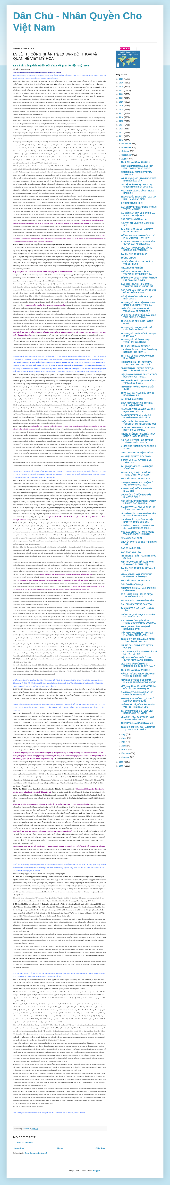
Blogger (96, 1170)
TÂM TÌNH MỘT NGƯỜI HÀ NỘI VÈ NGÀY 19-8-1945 (137, 230)
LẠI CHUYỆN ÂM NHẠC (132, 399)
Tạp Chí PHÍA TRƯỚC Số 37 (134, 254)
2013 (121, 129)
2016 (121, 117)
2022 (121, 94)
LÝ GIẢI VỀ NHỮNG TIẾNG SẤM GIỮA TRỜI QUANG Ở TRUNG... (138, 316)
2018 (121, 109)
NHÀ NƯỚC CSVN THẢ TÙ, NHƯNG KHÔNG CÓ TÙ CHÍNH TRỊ (137, 563)
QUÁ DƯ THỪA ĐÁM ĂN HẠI (134, 219)
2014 (121, 125)
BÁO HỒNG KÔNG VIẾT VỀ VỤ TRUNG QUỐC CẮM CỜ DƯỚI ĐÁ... (138, 621)
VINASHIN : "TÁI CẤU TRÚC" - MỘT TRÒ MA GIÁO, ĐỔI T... (137, 718)
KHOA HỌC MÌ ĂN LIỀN (132, 268)
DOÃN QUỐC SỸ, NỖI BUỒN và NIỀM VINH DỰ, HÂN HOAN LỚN (138, 706)
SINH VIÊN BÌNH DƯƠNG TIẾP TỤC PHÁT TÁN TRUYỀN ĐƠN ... (137, 369)
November (126, 147)
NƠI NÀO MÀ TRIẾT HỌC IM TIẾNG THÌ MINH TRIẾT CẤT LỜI (137, 441)
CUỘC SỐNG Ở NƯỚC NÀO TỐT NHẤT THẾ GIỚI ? (136, 496)
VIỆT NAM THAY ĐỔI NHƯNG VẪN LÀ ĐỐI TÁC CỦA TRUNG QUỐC (138, 687)
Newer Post (19, 1148)
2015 (121, 121)
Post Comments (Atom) (36, 1153)
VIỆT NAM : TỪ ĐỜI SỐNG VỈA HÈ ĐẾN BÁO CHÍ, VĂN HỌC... (136, 249)
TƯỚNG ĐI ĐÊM (128, 258)
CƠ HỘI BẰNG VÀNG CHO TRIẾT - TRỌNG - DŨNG (137, 262)
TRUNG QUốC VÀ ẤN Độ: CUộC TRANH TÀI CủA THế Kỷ (135, 341)
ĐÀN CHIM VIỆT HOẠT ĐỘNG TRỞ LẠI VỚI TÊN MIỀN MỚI (139, 208)
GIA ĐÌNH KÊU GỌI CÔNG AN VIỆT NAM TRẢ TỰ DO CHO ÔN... (137, 520)
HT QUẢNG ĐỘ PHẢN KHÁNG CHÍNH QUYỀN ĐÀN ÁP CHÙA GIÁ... (138, 243)
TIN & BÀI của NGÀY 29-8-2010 (135, 478)
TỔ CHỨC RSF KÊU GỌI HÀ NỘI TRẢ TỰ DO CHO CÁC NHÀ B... (138, 728)
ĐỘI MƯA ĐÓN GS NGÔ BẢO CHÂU (137, 600)
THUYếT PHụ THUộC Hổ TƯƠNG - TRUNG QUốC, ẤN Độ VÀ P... (137, 473)
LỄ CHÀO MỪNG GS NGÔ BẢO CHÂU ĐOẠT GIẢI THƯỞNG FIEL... (138, 514)
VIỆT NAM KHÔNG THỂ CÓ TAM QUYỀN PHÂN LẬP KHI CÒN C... (137, 658)
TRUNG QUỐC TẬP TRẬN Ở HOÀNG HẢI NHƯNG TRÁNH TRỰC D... (138, 303)
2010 (121, 140)
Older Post (100, 1148)
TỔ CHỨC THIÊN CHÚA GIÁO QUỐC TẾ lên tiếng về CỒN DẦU (138, 640)
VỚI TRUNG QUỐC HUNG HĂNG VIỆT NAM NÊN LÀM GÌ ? (138, 179)
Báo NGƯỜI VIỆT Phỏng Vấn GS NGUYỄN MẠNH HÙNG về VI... (136, 416)
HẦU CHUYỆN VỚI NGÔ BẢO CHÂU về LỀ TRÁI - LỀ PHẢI (139, 652)
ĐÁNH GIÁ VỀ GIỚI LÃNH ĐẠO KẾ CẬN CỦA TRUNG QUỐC (137, 693)
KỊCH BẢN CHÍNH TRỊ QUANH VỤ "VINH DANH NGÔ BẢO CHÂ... (136, 363)
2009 (121, 762)
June (124, 738)
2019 (121, 106)
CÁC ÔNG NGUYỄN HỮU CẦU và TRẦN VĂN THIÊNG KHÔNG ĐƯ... (137, 285)
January (125, 757)
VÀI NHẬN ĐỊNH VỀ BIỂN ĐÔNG (136, 456)
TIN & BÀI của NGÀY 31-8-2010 (135, 162)
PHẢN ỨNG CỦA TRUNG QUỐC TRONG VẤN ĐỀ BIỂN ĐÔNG (135, 310)
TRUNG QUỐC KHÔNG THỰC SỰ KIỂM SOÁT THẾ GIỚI (136, 328)
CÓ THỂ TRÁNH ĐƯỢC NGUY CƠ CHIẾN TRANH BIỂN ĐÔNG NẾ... (137, 185)
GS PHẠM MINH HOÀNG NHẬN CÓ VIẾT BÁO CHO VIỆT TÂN (137, 483)
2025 (121, 83)
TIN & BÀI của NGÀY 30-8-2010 (135, 346)
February (125, 753)
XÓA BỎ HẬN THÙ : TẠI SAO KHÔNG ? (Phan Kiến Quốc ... (138, 381)
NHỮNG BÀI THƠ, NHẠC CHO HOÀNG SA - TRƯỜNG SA (138, 615)
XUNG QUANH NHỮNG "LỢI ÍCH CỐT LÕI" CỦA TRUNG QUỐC (138, 699)
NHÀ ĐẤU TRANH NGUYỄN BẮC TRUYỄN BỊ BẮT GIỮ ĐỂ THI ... (136, 272)
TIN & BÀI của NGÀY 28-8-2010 (135, 580)
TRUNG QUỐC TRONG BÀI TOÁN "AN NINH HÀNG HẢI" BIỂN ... (138, 198)
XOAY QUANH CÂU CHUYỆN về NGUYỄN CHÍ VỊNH (135, 628)
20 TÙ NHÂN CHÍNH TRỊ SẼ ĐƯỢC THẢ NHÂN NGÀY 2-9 (137, 595)
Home (60, 1148)
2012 (121, 132)
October (125, 151)
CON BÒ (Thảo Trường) (132, 584)
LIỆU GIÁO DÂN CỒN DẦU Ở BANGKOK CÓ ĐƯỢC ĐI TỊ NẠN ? (138, 665)
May (123, 742)
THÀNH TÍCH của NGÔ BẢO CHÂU (137, 723)
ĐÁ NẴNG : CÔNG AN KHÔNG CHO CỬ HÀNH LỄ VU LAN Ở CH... (137, 527)
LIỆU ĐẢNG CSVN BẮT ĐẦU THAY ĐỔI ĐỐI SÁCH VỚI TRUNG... (139, 375)
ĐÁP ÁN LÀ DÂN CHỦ (131, 548)
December (126, 143)
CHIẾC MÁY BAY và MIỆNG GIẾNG (137, 452)
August (125, 159)
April (124, 746)
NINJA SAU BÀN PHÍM (131, 538)
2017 (121, 113)
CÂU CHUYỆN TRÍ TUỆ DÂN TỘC (136, 604)
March (124, 749)
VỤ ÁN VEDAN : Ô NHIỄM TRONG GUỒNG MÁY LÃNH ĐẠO (136, 575)
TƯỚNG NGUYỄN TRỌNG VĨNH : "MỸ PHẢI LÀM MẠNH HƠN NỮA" (138, 236)
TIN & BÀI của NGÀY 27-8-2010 (135, 670)
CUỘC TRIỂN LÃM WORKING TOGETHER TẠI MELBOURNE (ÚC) (138, 422)
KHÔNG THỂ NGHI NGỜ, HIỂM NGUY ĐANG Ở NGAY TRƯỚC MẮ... (138, 435)
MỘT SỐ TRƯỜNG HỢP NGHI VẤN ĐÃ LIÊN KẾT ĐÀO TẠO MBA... (138, 502)
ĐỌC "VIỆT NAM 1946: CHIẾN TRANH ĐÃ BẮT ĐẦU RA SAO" (138, 291)
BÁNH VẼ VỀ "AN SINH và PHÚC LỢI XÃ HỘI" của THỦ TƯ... (138, 508)
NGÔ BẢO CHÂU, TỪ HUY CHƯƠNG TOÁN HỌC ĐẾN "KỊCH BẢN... (137, 533)
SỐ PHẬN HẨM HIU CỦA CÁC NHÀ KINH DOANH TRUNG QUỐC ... (137, 167)
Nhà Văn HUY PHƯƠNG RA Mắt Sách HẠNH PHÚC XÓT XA (138, 410)
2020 (121, 102)
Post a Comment (25, 1142)
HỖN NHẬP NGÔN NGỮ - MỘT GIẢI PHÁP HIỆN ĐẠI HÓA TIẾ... (137, 634)
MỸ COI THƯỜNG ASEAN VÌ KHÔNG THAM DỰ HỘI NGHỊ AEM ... (138, 675)
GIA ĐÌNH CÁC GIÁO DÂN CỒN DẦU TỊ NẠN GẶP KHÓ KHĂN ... (139, 351)
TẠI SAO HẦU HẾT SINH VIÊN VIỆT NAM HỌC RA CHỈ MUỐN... (137, 712)
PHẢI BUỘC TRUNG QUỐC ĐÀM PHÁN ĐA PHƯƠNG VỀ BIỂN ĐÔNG (138, 681)
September (126, 155)
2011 (121, 136)
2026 (121, 79)
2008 (121, 766)
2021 (121, 98)
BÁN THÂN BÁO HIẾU (131, 552)
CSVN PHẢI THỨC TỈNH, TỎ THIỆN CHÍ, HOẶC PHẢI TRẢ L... (137, 404)
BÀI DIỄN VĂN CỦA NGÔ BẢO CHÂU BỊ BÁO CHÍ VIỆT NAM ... (138, 214)
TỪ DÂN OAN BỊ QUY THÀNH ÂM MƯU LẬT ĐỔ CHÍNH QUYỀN (139, 279)
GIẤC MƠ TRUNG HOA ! (132, 203)
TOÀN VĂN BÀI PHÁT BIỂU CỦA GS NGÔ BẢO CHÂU (137, 394)
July (123, 734)
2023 (121, 90)
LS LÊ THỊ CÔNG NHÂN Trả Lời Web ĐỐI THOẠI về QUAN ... (138, 429)
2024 (121, 86)
